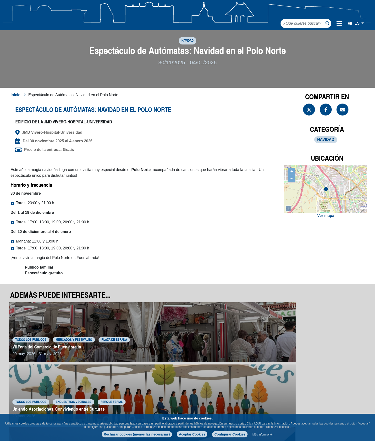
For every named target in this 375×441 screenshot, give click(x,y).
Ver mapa (325, 227)
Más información (262, 434)
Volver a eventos (344, 392)
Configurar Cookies (229, 434)
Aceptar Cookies (192, 434)
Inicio (16, 106)
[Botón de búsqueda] (327, 23)
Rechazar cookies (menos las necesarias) (137, 434)
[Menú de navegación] (339, 23)
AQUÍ (257, 423)
